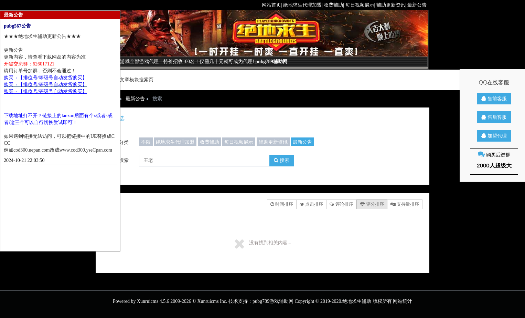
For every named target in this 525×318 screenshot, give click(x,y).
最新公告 (135, 98)
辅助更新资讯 (273, 142)
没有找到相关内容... (270, 242)
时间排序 (281, 204)
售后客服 (494, 117)
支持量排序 (404, 204)
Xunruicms (147, 301)
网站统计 (402, 301)
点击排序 (311, 204)
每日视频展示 (238, 142)
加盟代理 (494, 136)
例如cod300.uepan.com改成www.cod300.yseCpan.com (58, 150)
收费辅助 (209, 142)
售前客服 (494, 98)
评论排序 (341, 204)
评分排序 (372, 204)
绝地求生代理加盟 (175, 142)
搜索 (281, 160)
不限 (146, 142)
